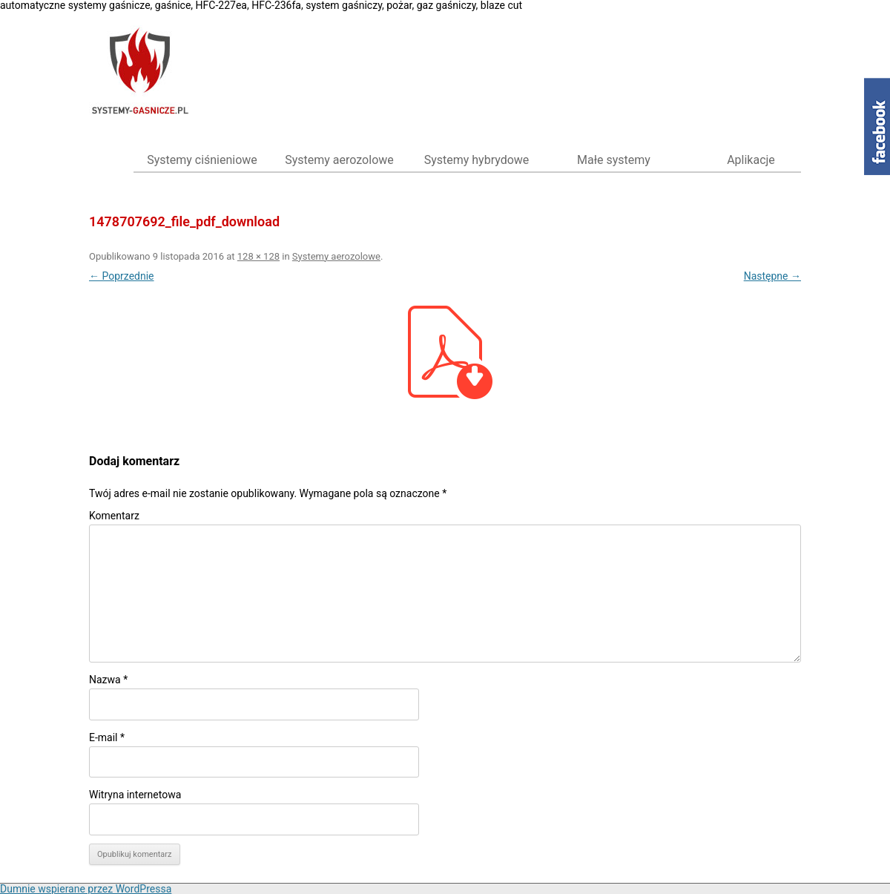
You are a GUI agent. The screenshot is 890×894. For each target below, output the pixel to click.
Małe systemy (613, 160)
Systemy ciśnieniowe (202, 160)
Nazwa (108, 680)
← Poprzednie (121, 276)
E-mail (107, 737)
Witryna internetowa (135, 795)
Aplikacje (751, 160)
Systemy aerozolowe (339, 160)
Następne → (772, 276)
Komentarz (114, 516)
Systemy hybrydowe (477, 160)
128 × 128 (258, 256)
